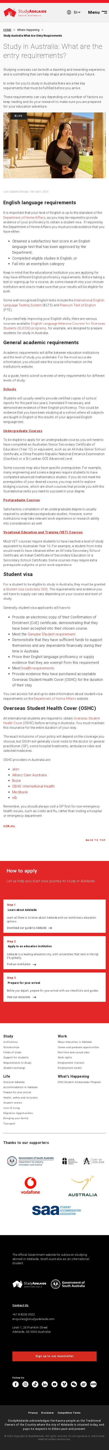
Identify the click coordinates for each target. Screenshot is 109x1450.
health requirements (37, 668)
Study (8, 1036)
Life (6, 1076)
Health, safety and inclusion (20, 1097)
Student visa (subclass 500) (27, 589)
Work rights (65, 1057)
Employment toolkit (70, 1067)
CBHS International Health (33, 786)
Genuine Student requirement (51, 634)
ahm (15, 769)
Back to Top (96, 840)
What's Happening (73, 1076)
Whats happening (28, 29)
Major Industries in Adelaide (75, 1041)
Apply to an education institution (30, 946)
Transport (9, 1123)
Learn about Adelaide (22, 910)
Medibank (20, 792)
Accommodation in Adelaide (20, 1087)
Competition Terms (69, 1412)
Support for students (16, 1057)
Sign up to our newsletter (54, 1356)
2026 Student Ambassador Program (79, 1082)
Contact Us (20, 1305)
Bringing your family (16, 1118)
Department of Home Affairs (24, 217)
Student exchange (14, 1067)
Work (62, 1036)
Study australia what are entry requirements (32, 35)
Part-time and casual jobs (73, 1052)
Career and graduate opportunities (78, 1047)
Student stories (12, 1102)
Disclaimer (47, 1412)
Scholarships (11, 1047)
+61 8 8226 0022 (23, 1314)
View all (9, 826)
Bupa (16, 780)
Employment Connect (71, 1062)
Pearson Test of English (78, 305)
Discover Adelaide (14, 1082)
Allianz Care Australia (29, 775)
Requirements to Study (17, 1062)
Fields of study (12, 1052)
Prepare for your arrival (24, 982)
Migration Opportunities (18, 1113)
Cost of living (11, 1108)
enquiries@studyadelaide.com (33, 1319)
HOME (7, 29)
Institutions (10, 1041)
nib (14, 798)
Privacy (32, 1412)
